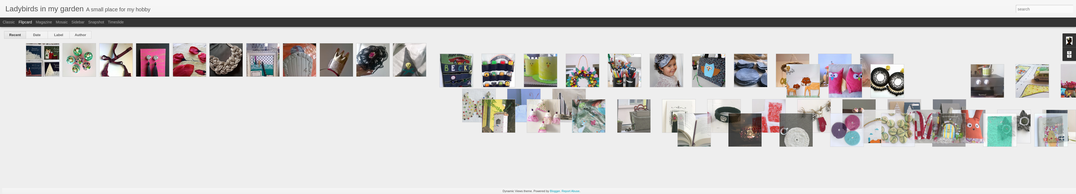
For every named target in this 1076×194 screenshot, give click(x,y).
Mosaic (62, 22)
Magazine (44, 22)
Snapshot (96, 22)
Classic (9, 22)
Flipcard (25, 22)
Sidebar (78, 22)
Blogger (555, 191)
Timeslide (116, 22)
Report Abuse (571, 191)
